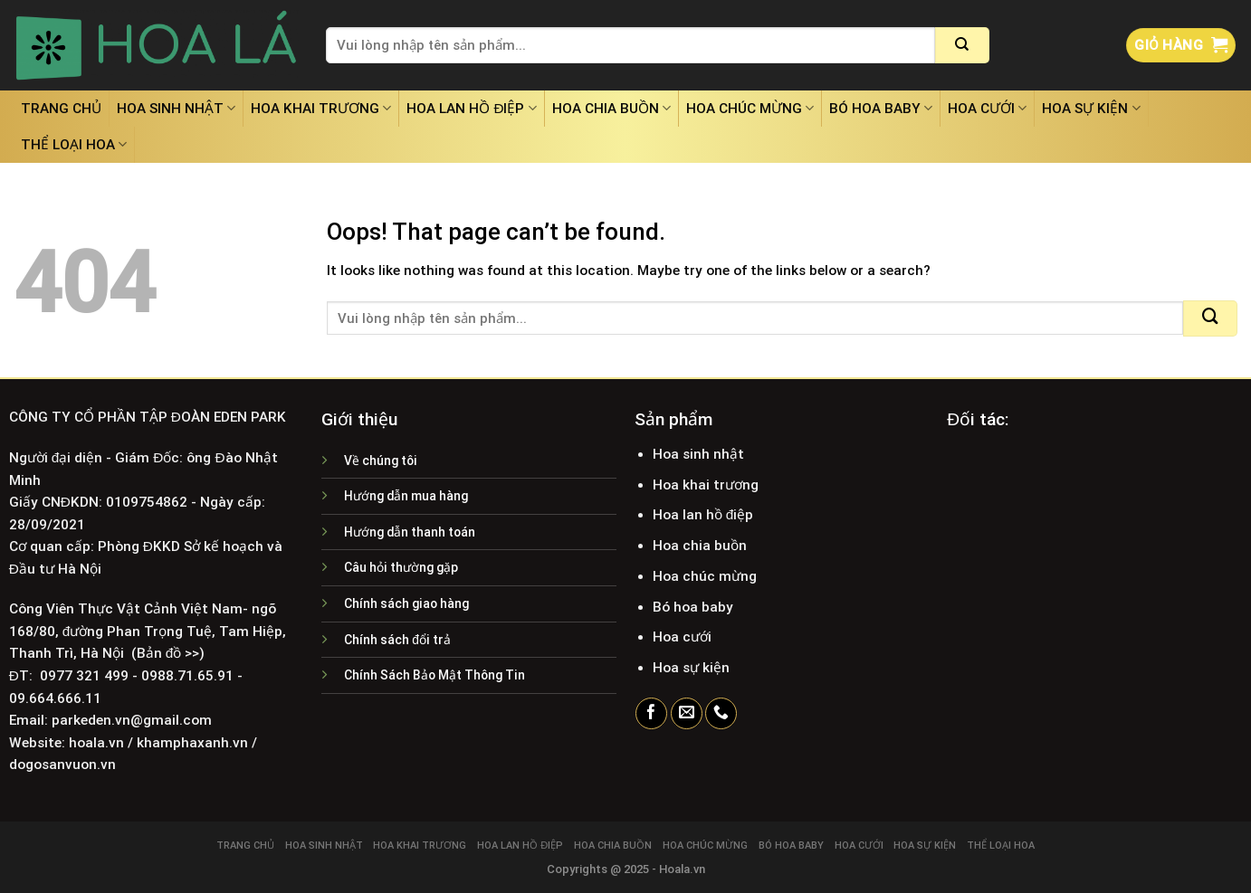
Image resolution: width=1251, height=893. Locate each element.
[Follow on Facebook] (651, 714)
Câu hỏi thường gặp (401, 567)
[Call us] (721, 714)
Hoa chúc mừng (750, 108)
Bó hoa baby (880, 108)
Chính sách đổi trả (397, 639)
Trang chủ (61, 108)
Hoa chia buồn (611, 108)
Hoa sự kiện (1091, 108)
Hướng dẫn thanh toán (409, 532)
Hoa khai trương (321, 108)
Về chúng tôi (380, 460)
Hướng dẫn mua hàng (406, 496)
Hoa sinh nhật (176, 108)
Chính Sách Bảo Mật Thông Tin (434, 675)
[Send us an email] (686, 714)
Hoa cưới (987, 108)
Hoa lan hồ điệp (471, 108)
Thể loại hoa (74, 144)
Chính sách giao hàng (406, 603)
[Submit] (962, 45)
